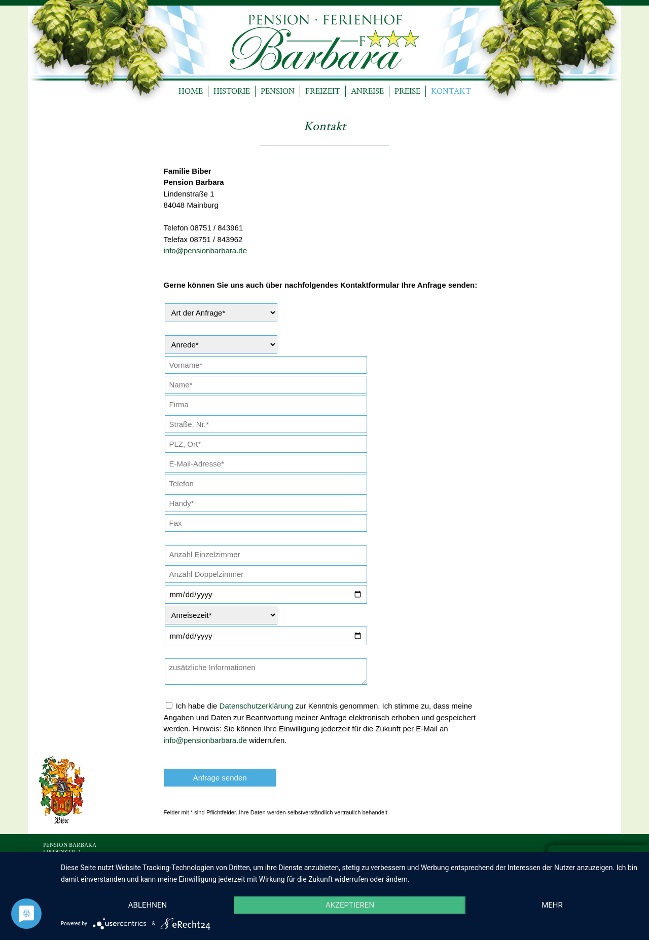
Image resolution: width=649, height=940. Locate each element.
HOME (190, 91)
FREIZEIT (322, 91)
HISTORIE (231, 91)
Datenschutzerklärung (257, 705)
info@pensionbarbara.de (205, 250)
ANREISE (367, 91)
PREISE (407, 91)
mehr (552, 905)
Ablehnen (147, 905)
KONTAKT (451, 91)
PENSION (278, 91)
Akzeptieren (350, 905)
